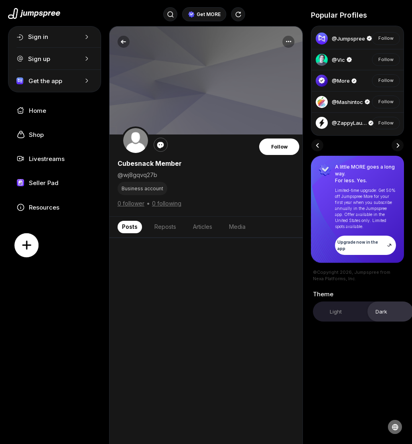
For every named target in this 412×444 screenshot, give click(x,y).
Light (336, 311)
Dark (381, 311)
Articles (202, 226)
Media (237, 226)
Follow (279, 147)
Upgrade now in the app (365, 245)
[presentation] (317, 145)
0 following (166, 203)
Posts (130, 226)
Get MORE (204, 14)
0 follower (131, 203)
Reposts (165, 226)
